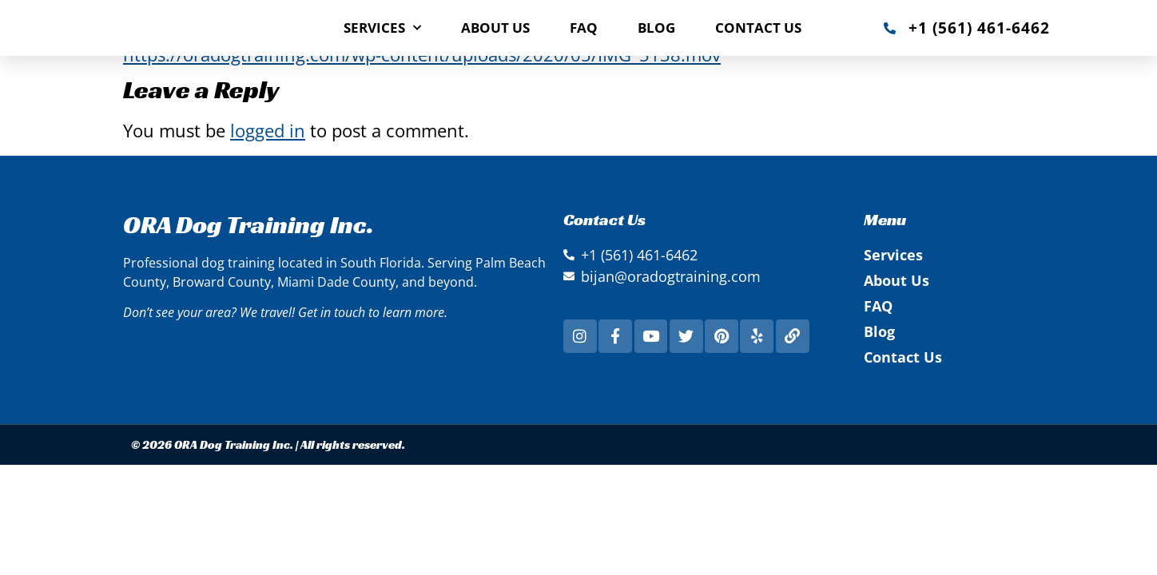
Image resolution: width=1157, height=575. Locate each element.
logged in (267, 130)
